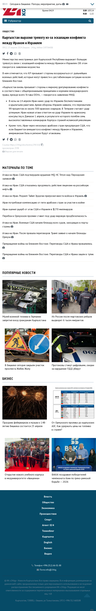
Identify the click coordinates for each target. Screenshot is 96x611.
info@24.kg (51, 569)
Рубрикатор (12, 20)
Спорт (48, 519)
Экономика (48, 508)
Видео (48, 553)
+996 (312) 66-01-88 (52, 565)
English (48, 542)
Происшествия (48, 513)
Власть (48, 496)
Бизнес (48, 548)
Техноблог (48, 530)
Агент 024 (48, 525)
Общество (8, 31)
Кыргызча (48, 536)
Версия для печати (12, 151)
